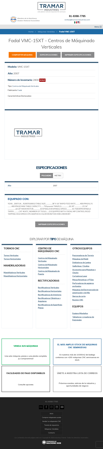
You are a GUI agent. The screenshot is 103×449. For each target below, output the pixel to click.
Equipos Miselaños (80, 313)
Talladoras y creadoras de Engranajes (83, 318)
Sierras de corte (79, 296)
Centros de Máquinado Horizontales (47, 266)
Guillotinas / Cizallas (80, 266)
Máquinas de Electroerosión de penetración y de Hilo (85, 291)
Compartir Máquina (22, 55)
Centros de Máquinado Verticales (25, 86)
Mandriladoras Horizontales (15, 276)
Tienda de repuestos (51, 425)
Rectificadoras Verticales (48, 287)
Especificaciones (48, 55)
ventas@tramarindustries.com (77, 20)
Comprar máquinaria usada (51, 417)
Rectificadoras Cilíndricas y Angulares (49, 299)
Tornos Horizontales (12, 259)
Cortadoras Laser (79, 276)
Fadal (19, 90)
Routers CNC (77, 300)
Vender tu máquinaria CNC (51, 421)
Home (30, 31)
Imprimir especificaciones (78, 55)
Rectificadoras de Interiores (49, 295)
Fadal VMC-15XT (67, 31)
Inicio (51, 414)
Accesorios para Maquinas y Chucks (84, 271)
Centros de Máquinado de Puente (49, 272)
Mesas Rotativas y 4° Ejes (83, 280)
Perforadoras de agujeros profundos (83, 284)
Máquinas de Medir (80, 259)
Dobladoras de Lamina (81, 262)
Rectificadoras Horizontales (49, 291)
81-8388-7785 (77, 16)
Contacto (51, 433)
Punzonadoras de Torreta (83, 255)
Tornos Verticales (11, 255)
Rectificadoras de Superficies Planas (50, 306)
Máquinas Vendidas (46, 31)
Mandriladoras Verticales (14, 272)
